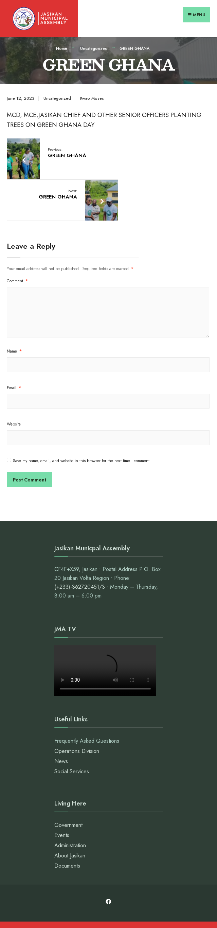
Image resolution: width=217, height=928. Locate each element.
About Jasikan (69, 812)
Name (14, 308)
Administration (70, 802)
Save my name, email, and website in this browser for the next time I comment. (82, 417)
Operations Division (76, 707)
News (61, 717)
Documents (67, 822)
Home (61, 47)
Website (14, 381)
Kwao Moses (92, 97)
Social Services (71, 728)
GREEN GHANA (65, 151)
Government (68, 781)
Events (61, 792)
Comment (17, 237)
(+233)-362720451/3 (79, 543)
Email (14, 344)
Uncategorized (94, 47)
